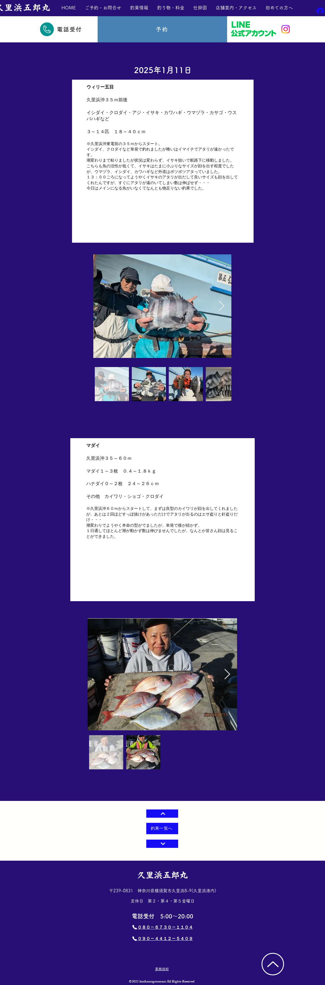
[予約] (162, 29)
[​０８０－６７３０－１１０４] (162, 927)
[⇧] (162, 813)
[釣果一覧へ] (162, 828)
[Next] (162, 844)
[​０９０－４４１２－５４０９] (162, 938)
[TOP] (273, 964)
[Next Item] (227, 674)
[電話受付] (60, 29)
